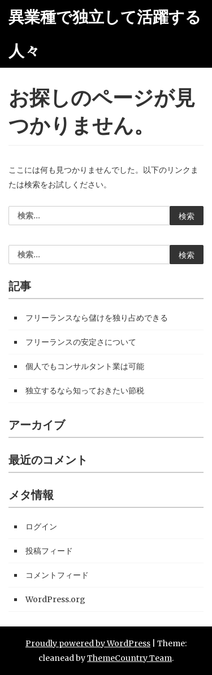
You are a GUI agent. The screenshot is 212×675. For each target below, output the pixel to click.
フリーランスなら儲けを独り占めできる (96, 318)
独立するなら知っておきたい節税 (84, 390)
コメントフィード (57, 575)
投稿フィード (49, 551)
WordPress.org (55, 599)
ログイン (41, 526)
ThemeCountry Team (129, 658)
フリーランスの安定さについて (80, 342)
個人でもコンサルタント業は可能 (84, 366)
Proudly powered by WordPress (87, 643)
